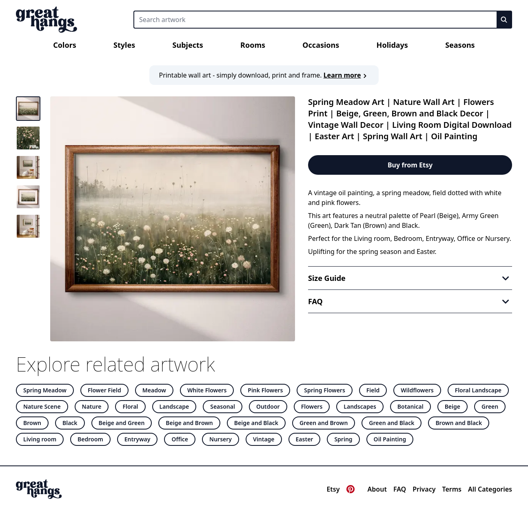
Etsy (332, 489)
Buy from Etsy (410, 164)
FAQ (399, 489)
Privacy (424, 489)
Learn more (346, 75)
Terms (451, 489)
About (377, 489)
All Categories (490, 489)
